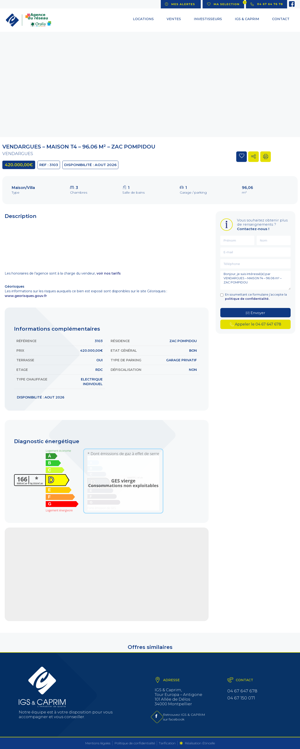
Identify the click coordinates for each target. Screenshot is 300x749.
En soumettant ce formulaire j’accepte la (256, 296)
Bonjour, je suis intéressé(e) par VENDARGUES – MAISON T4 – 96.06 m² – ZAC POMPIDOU (255, 280)
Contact (280, 19)
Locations (143, 19)
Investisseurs (208, 19)
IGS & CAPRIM (247, 19)
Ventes (174, 19)
